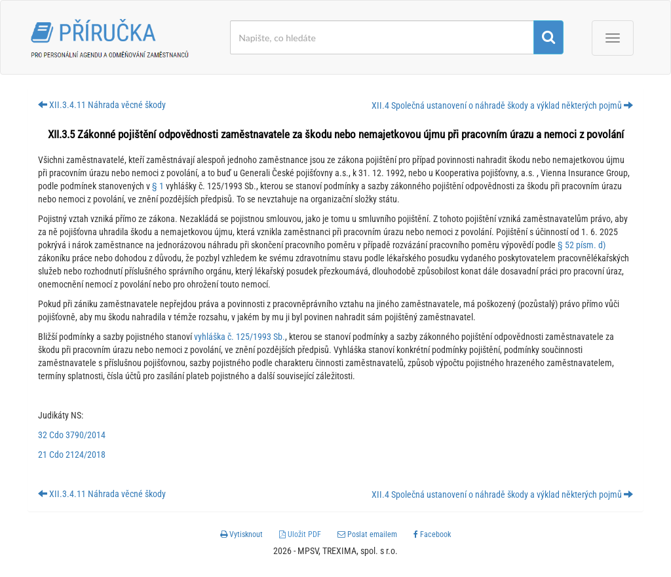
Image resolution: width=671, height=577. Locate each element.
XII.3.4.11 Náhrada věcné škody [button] (102, 105)
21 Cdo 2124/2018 (71, 454)
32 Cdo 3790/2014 (71, 435)
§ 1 (158, 186)
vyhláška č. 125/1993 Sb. (238, 336)
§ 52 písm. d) (581, 245)
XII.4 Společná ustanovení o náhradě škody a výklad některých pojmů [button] (502, 105)
